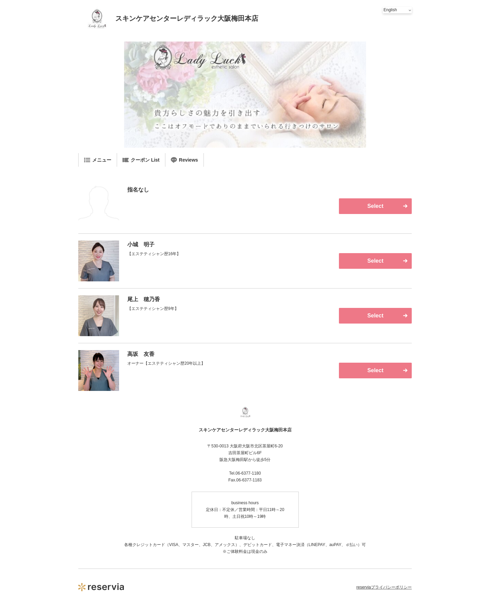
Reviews (184, 160)
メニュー (97, 160)
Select (375, 206)
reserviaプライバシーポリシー (384, 587)
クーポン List (141, 160)
